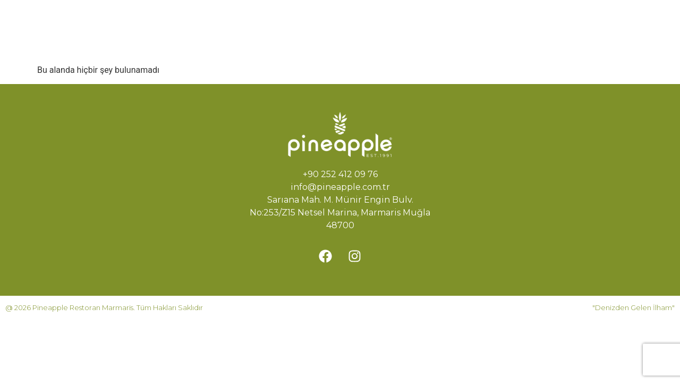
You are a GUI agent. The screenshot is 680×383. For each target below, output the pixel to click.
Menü (390, 19)
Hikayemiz (333, 19)
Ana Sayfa (267, 19)
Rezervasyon (273, 44)
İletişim (338, 44)
